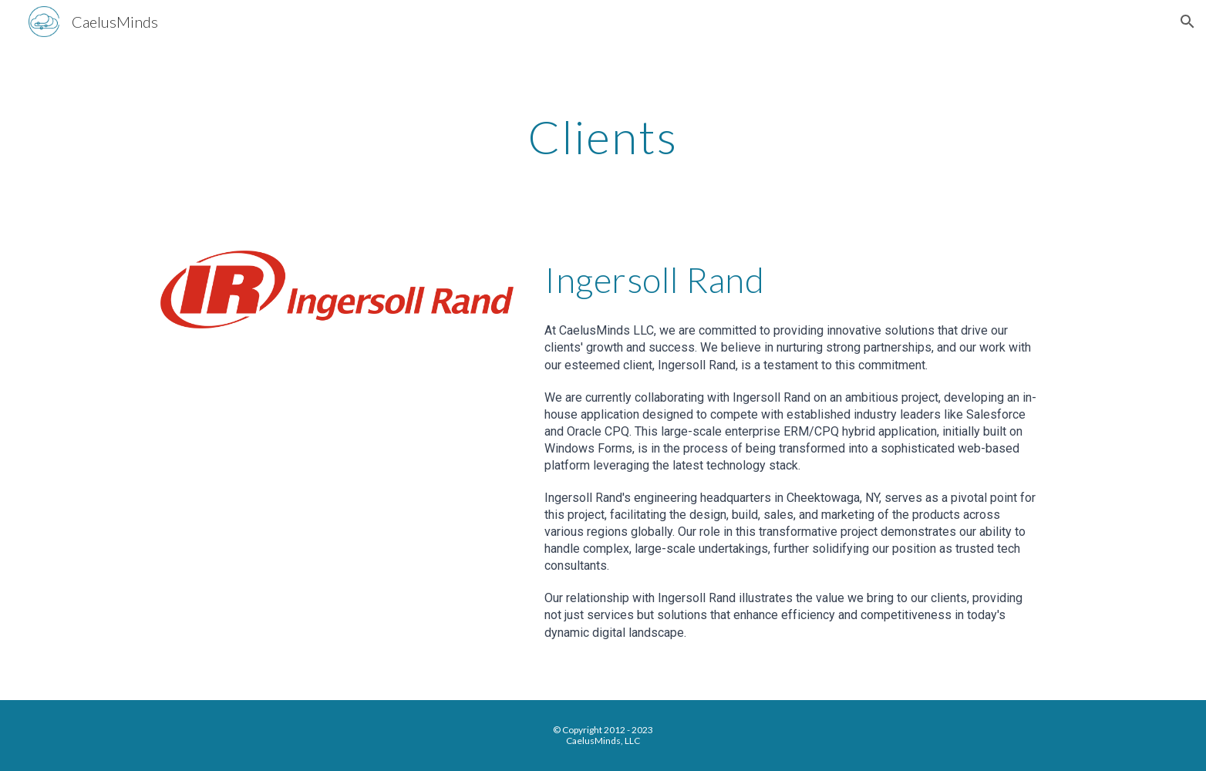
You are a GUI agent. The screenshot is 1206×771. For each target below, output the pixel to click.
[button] (1187, 21)
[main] (603, 136)
